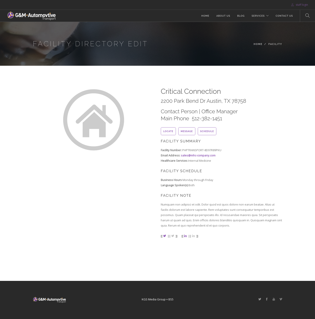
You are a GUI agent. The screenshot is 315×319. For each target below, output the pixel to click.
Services (258, 15)
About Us (223, 15)
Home (205, 15)
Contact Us (284, 15)
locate (168, 131)
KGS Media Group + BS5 (157, 299)
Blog (241, 15)
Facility (275, 44)
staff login (299, 5)
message (187, 131)
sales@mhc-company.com (198, 155)
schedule (207, 131)
